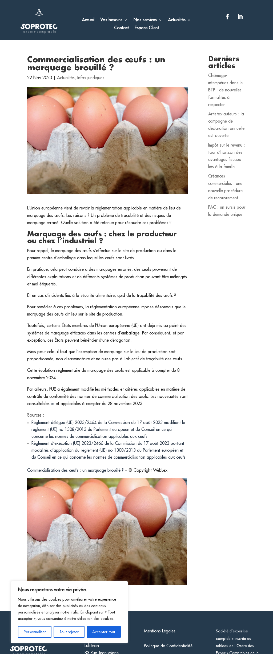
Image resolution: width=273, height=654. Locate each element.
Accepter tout (103, 632)
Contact (121, 28)
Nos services (145, 20)
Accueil (88, 20)
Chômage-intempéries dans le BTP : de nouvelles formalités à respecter (225, 90)
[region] (69, 612)
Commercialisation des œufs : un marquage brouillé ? (75, 470)
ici (53, 404)
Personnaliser (35, 632)
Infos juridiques (90, 78)
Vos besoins (111, 20)
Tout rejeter (69, 632)
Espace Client (147, 28)
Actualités (177, 20)
